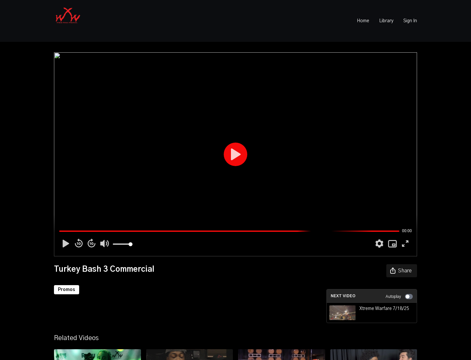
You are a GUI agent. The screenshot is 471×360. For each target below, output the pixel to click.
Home (363, 21)
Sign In (410, 21)
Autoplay (399, 296)
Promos (66, 289)
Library (386, 21)
